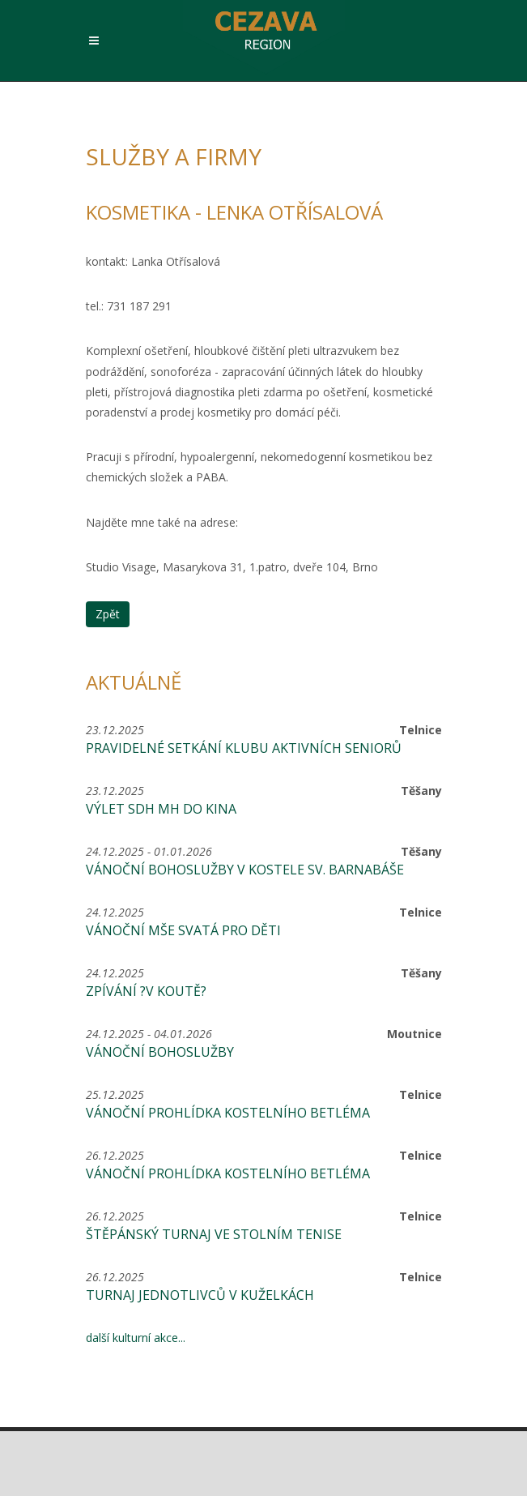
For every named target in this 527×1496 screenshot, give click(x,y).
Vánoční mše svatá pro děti (183, 930)
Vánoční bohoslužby (160, 1052)
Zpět (108, 614)
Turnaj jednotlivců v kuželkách (200, 1295)
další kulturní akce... (135, 1337)
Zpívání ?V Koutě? (146, 991)
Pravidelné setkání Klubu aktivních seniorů (244, 748)
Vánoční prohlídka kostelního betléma (228, 1113)
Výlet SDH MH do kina (161, 809)
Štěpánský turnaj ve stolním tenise (214, 1234)
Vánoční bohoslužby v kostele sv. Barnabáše (245, 869)
